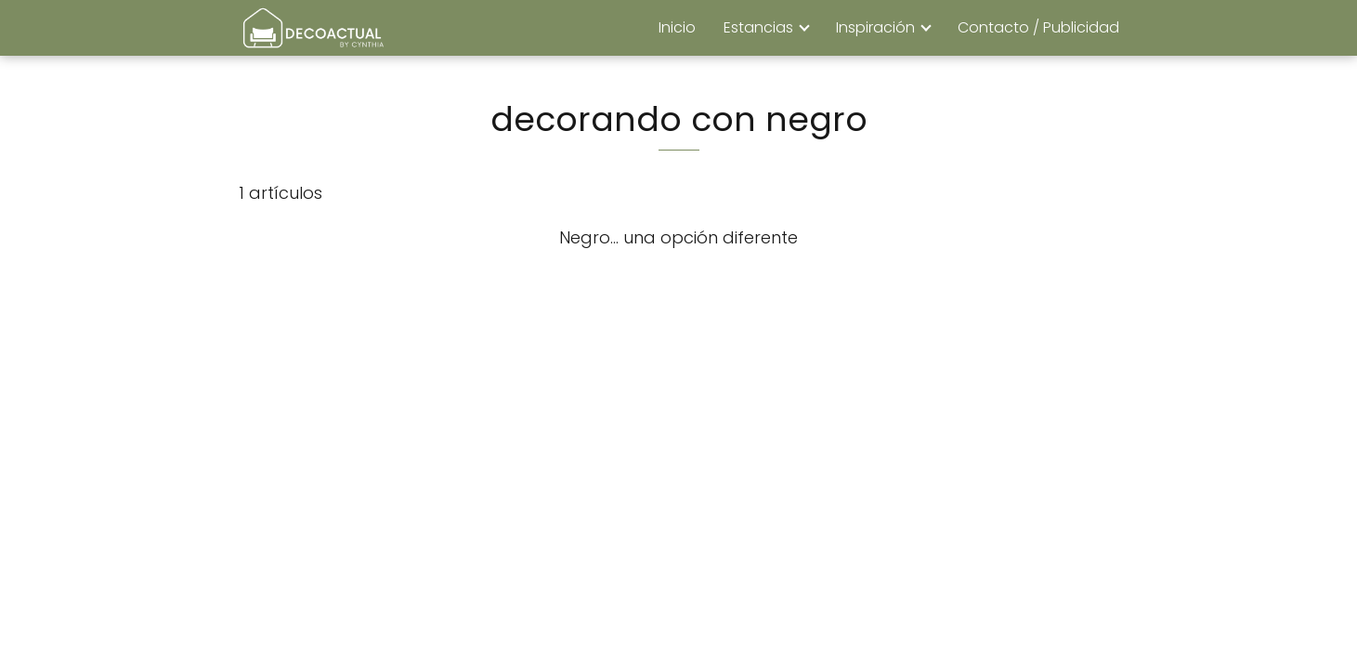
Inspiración (875, 27)
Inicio (677, 27)
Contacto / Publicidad (1038, 27)
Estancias (758, 27)
